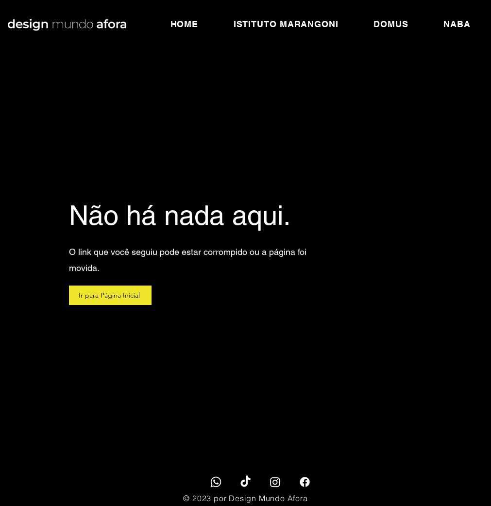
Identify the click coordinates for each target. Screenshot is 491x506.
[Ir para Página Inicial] (110, 295)
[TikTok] (245, 482)
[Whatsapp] (215, 482)
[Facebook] (304, 482)
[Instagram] (275, 482)
